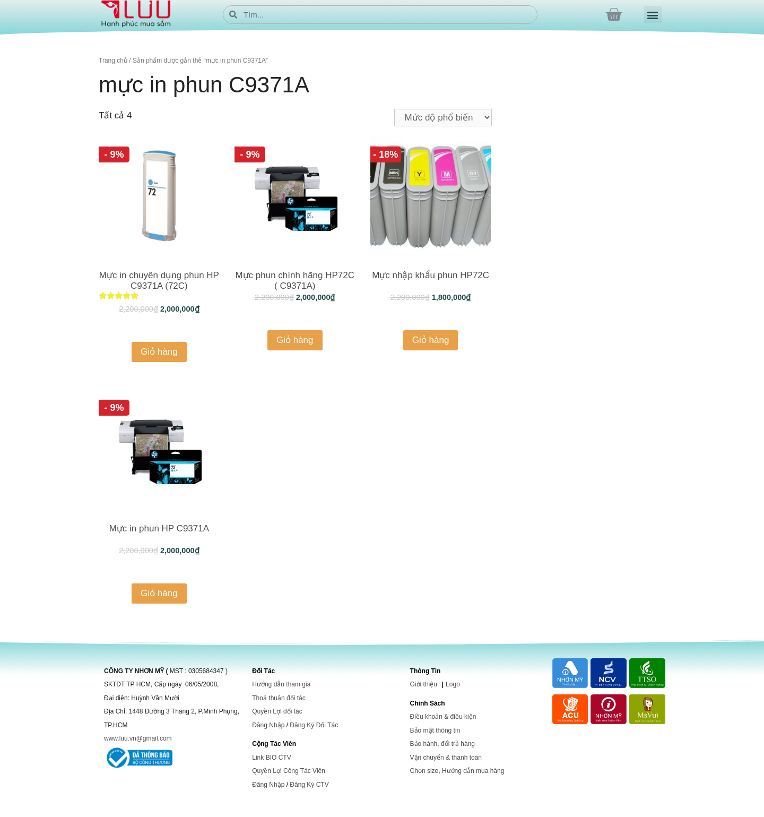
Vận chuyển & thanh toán (446, 757)
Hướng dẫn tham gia (281, 684)
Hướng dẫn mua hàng (473, 771)
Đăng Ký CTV (309, 784)
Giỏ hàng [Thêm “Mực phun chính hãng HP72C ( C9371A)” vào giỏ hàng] (295, 340)
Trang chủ (113, 60)
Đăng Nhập (268, 725)
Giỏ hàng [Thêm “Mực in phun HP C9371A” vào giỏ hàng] (159, 593)
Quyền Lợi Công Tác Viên (288, 771)
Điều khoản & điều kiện (443, 716)
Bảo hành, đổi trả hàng (442, 743)
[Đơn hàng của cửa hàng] (443, 117)
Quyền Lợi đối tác (277, 711)
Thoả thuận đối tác (278, 698)
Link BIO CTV (271, 757)
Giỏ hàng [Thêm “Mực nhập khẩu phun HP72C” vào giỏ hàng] (430, 340)
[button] (653, 14)
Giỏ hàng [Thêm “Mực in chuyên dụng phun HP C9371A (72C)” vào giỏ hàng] (159, 352)
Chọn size (424, 771)
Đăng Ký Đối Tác (314, 725)
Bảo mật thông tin (435, 730)
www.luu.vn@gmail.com (138, 738)
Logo (453, 684)
